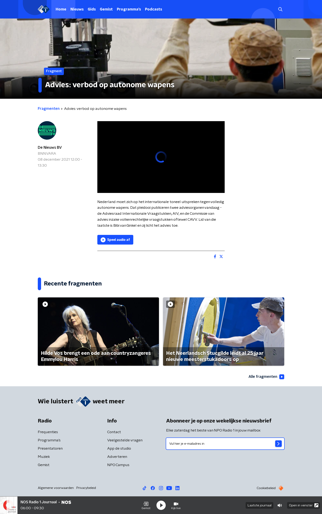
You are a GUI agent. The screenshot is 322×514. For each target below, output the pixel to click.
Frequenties (48, 432)
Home (61, 9)
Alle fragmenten (266, 376)
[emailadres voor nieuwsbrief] (225, 443)
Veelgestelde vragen (125, 440)
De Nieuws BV (50, 148)
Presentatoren (50, 448)
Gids (92, 9)
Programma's (129, 9)
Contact (114, 432)
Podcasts (153, 9)
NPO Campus (118, 465)
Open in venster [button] (303, 505)
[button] (146, 505)
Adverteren (117, 457)
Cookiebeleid (266, 488)
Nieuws (77, 9)
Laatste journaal (259, 505)
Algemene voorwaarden (56, 488)
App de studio (119, 448)
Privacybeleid (86, 488)
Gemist (106, 9)
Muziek (44, 457)
